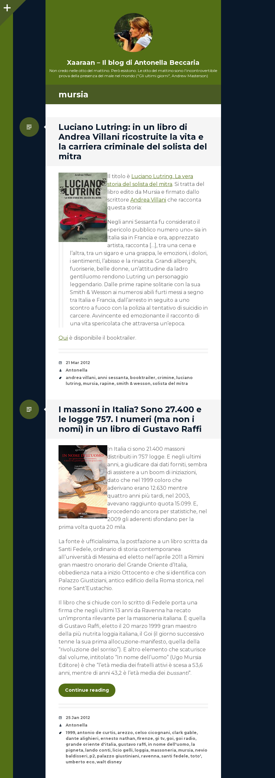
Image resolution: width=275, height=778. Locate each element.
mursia (90, 383)
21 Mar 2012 (78, 362)
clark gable (184, 732)
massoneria (163, 750)
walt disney (109, 761)
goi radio (185, 738)
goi (170, 738)
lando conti (98, 750)
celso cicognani (152, 732)
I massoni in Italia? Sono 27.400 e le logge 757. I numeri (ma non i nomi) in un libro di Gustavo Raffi (130, 419)
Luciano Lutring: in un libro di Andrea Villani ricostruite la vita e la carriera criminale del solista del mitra (133, 141)
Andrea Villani (148, 200)
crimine (165, 377)
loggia (142, 750)
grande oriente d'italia (91, 744)
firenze (145, 738)
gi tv (159, 738)
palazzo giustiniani (118, 756)
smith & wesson (133, 383)
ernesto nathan (117, 738)
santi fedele (174, 756)
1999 (70, 732)
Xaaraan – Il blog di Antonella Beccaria (133, 62)
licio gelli (122, 750)
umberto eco (80, 761)
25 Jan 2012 (78, 717)
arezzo (125, 732)
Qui (63, 338)
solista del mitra (170, 383)
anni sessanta (113, 377)
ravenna (150, 756)
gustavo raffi (132, 744)
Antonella (76, 370)
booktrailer (142, 377)
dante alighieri (82, 738)
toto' (195, 756)
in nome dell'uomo (168, 744)
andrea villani (81, 377)
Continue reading (87, 690)
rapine (107, 383)
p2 (92, 756)
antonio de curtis (96, 732)
